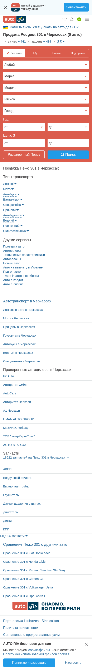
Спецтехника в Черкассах (21, 361)
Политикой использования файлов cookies (36, 654)
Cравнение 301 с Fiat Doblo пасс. (27, 553)
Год (5, 119)
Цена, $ (9, 135)
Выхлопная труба (16, 486)
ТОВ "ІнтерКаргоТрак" (19, 436)
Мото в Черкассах (16, 318)
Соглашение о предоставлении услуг (31, 634)
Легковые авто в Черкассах (23, 309)
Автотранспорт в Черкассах (27, 301)
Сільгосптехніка (14, 231)
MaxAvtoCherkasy (15, 427)
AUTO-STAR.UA (14, 445)
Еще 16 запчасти (12, 536)
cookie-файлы (39, 650)
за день (41, 41)
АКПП (7, 469)
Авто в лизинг (13, 284)
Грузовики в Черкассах (19, 335)
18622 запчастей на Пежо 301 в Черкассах (34, 457)
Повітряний (11, 225)
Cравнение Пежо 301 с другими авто (35, 544)
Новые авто (11, 263)
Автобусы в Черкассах (19, 344)
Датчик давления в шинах (21, 503)
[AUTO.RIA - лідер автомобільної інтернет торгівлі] (14, 19)
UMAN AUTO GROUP (18, 419)
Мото (7, 189)
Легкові (8, 183)
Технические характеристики (24, 255)
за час (16, 41)
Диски (7, 520)
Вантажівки (11, 199)
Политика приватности (20, 628)
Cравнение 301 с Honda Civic (24, 561)
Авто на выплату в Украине (23, 267)
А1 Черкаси (11, 410)
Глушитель (11, 495)
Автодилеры (12, 250)
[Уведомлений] (72, 19)
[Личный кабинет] (87, 19)
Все (15, 53)
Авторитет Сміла (15, 384)
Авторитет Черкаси (17, 402)
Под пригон (78, 53)
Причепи (9, 210)
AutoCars (9, 393)
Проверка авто (13, 246)
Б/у (35, 53)
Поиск (68, 155)
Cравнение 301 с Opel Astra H (24, 596)
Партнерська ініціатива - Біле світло (31, 621)
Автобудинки (12, 215)
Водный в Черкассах (18, 352)
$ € (59, 41)
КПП (6, 529)
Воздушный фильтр (17, 477)
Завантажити (76, 7)
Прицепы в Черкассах (19, 327)
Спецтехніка (12, 204)
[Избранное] (64, 19)
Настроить (73, 662)
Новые (56, 53)
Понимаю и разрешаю (29, 662)
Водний (8, 220)
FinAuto (8, 376)
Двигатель (10, 512)
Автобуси (9, 194)
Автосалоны (12, 259)
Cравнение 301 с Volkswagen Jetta (28, 587)
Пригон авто (12, 271)
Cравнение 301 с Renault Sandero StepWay (34, 570)
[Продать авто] (79, 19)
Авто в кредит (13, 280)
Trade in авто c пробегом (21, 275)
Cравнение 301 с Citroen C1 (23, 579)
